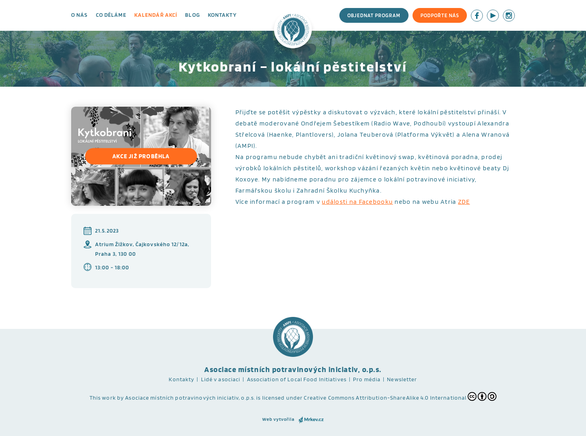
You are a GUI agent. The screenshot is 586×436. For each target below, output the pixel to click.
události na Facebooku (357, 201)
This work (103, 397)
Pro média (367, 379)
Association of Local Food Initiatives (297, 379)
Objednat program (374, 15)
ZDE (464, 201)
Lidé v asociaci (221, 379)
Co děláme (111, 15)
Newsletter (402, 379)
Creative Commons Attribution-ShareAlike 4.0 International (400, 396)
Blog (192, 15)
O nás (79, 15)
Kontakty (222, 15)
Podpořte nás (440, 15)
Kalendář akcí (155, 15)
